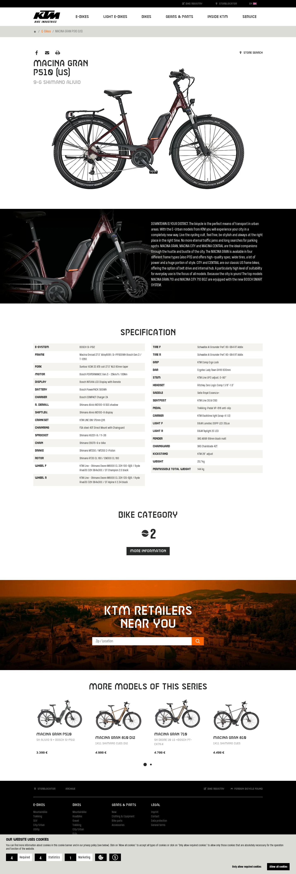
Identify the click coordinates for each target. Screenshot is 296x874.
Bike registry (192, 3)
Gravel (76, 820)
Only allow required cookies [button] (246, 866)
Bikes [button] (146, 16)
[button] (19, 857)
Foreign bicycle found (246, 788)
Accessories (118, 825)
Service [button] (249, 16)
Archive (68, 788)
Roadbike (77, 816)
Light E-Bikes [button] (115, 16)
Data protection (159, 820)
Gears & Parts (124, 805)
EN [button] (253, 3)
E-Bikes (46, 31)
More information (148, 551)
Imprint (154, 812)
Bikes (77, 805)
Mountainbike (40, 812)
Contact (155, 816)
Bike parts (117, 820)
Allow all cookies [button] (278, 866)
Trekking (37, 816)
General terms (158, 825)
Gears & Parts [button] (179, 16)
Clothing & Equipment (123, 816)
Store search (251, 53)
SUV (35, 820)
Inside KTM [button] (218, 16)
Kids (75, 833)
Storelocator (226, 3)
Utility (36, 829)
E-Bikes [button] (82, 16)
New (114, 812)
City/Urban (39, 825)
